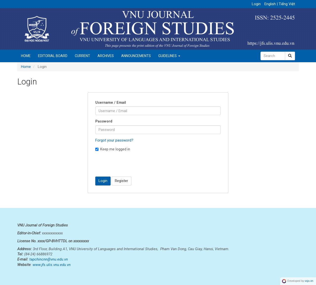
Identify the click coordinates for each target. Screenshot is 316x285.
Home (26, 56)
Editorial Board (52, 56)
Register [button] (121, 181)
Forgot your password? (114, 140)
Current (82, 56)
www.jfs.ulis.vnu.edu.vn (52, 265)
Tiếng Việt (287, 4)
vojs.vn (309, 281)
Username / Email (110, 102)
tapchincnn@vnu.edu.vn (48, 259)
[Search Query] (272, 56)
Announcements (136, 56)
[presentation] (132, 164)
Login (256, 4)
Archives (106, 56)
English (270, 4)
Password (103, 121)
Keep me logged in (112, 149)
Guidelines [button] (169, 56)
